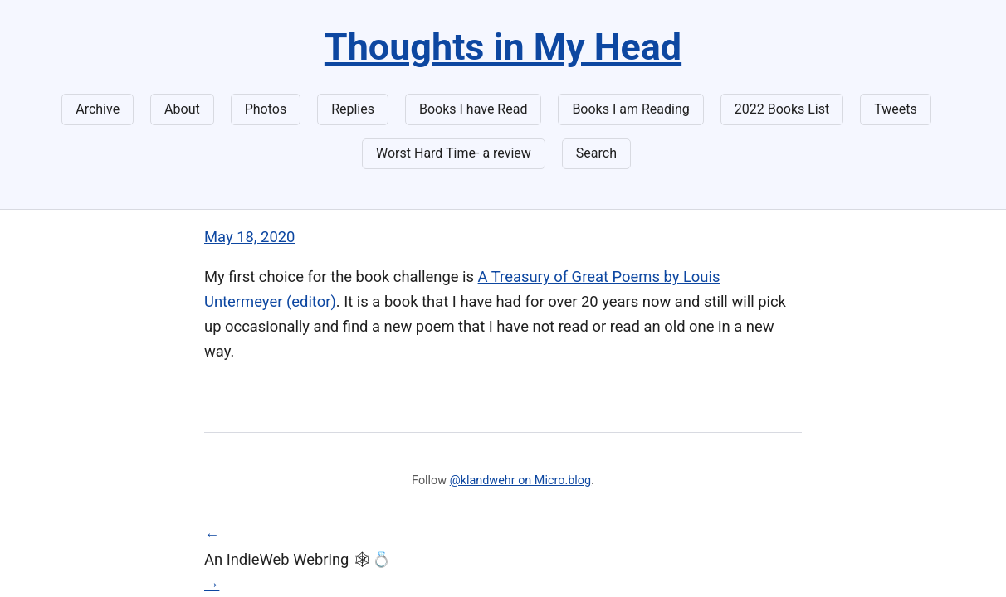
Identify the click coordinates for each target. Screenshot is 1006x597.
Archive (98, 109)
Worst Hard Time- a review (453, 153)
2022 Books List (782, 109)
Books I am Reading (630, 109)
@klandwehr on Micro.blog (520, 480)
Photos (266, 109)
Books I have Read (473, 109)
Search (596, 153)
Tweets (895, 109)
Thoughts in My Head (503, 47)
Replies (352, 109)
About (182, 109)
